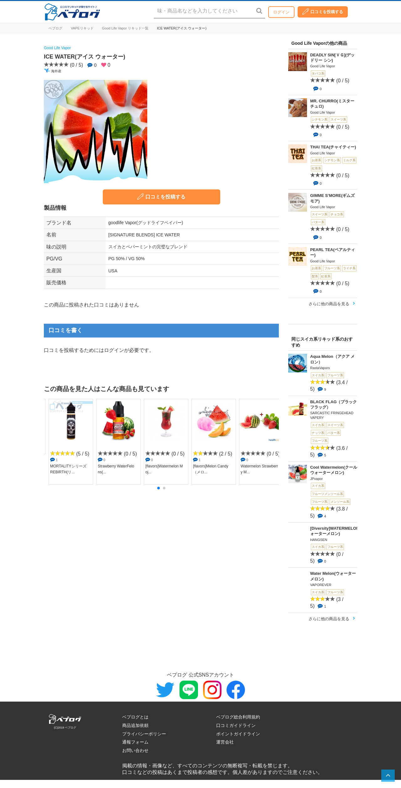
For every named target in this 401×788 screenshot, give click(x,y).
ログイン (281, 12)
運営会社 (225, 741)
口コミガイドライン (236, 725)
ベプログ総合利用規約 (238, 716)
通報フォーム (135, 741)
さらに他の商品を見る (329, 303)
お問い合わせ (135, 750)
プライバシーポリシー (144, 733)
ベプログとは (135, 716)
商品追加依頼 (135, 725)
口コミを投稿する (322, 11)
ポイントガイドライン (238, 733)
